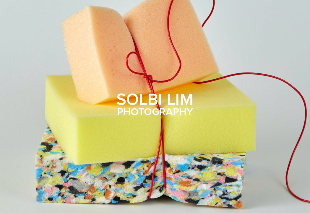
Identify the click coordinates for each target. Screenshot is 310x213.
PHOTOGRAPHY (155, 111)
